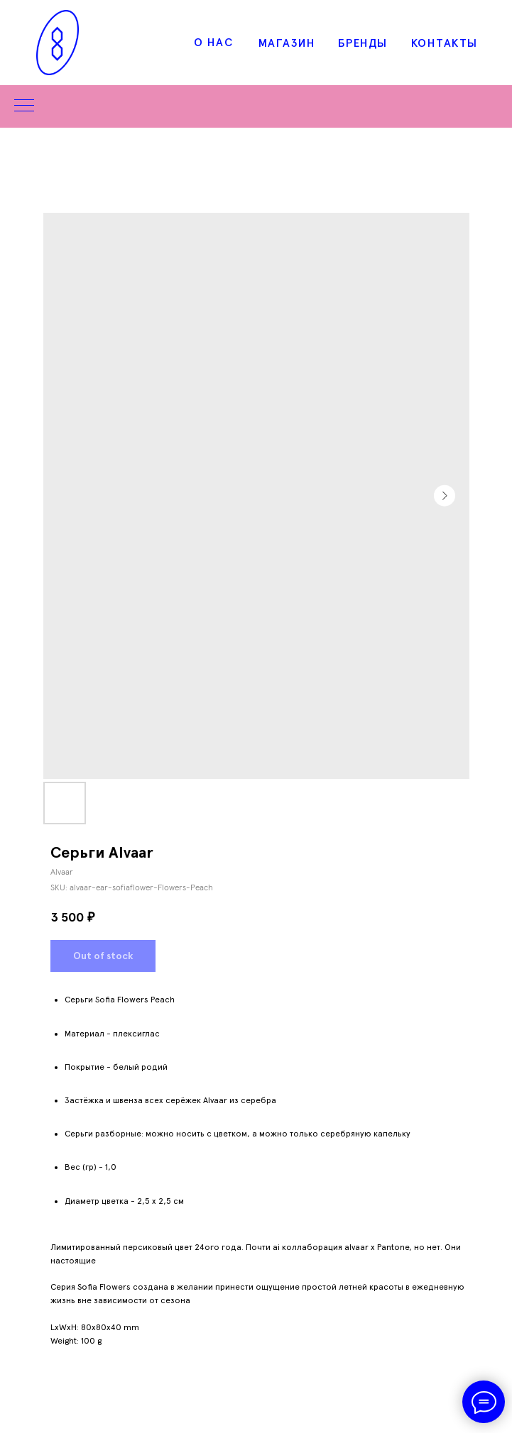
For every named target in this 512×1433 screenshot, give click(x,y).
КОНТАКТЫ (444, 43)
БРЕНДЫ (363, 43)
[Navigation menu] (24, 106)
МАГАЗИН (287, 43)
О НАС (214, 42)
